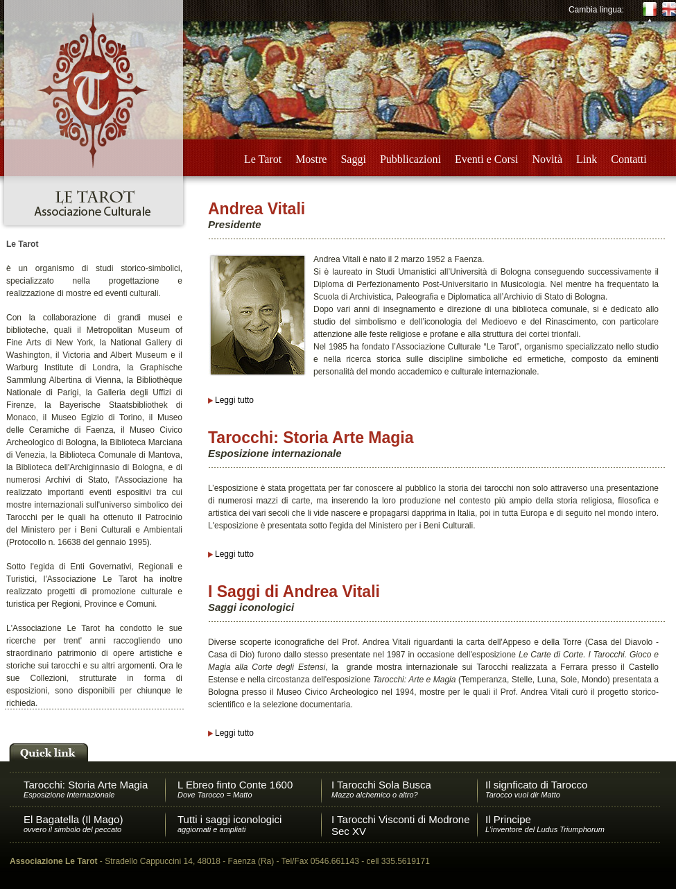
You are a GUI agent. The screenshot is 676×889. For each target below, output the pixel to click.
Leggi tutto (234, 400)
